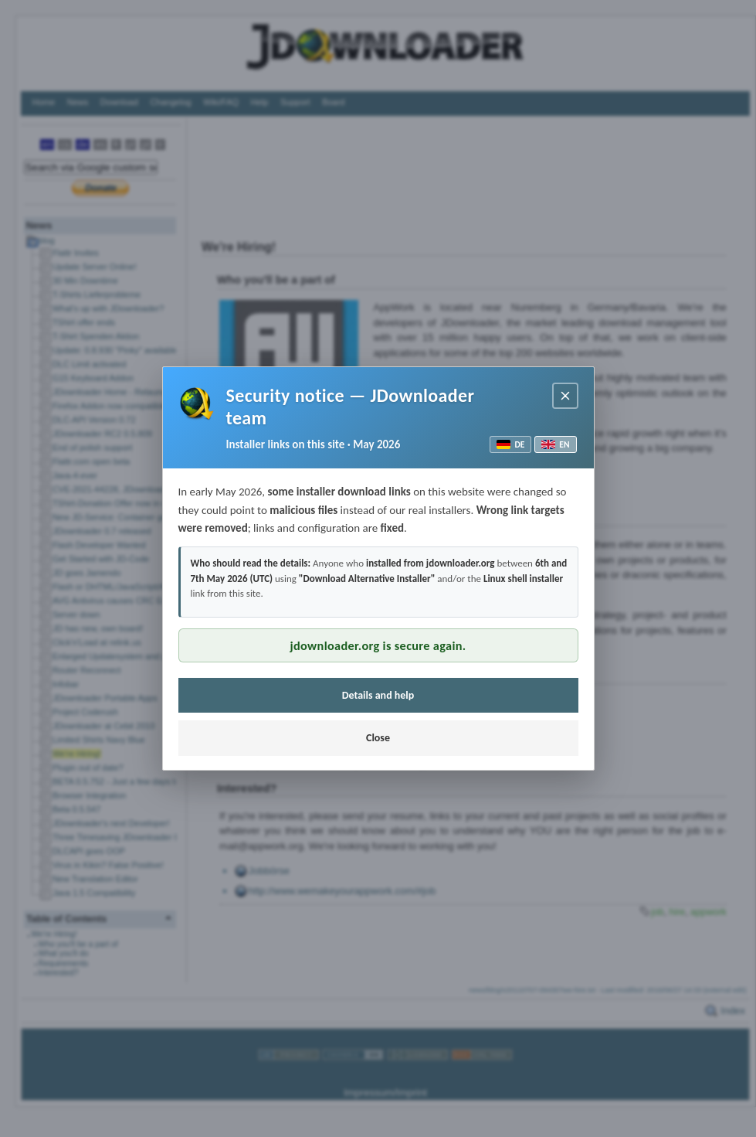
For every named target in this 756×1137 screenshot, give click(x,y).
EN (555, 444)
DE (510, 444)
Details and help (378, 695)
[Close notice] (565, 395)
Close (378, 737)
